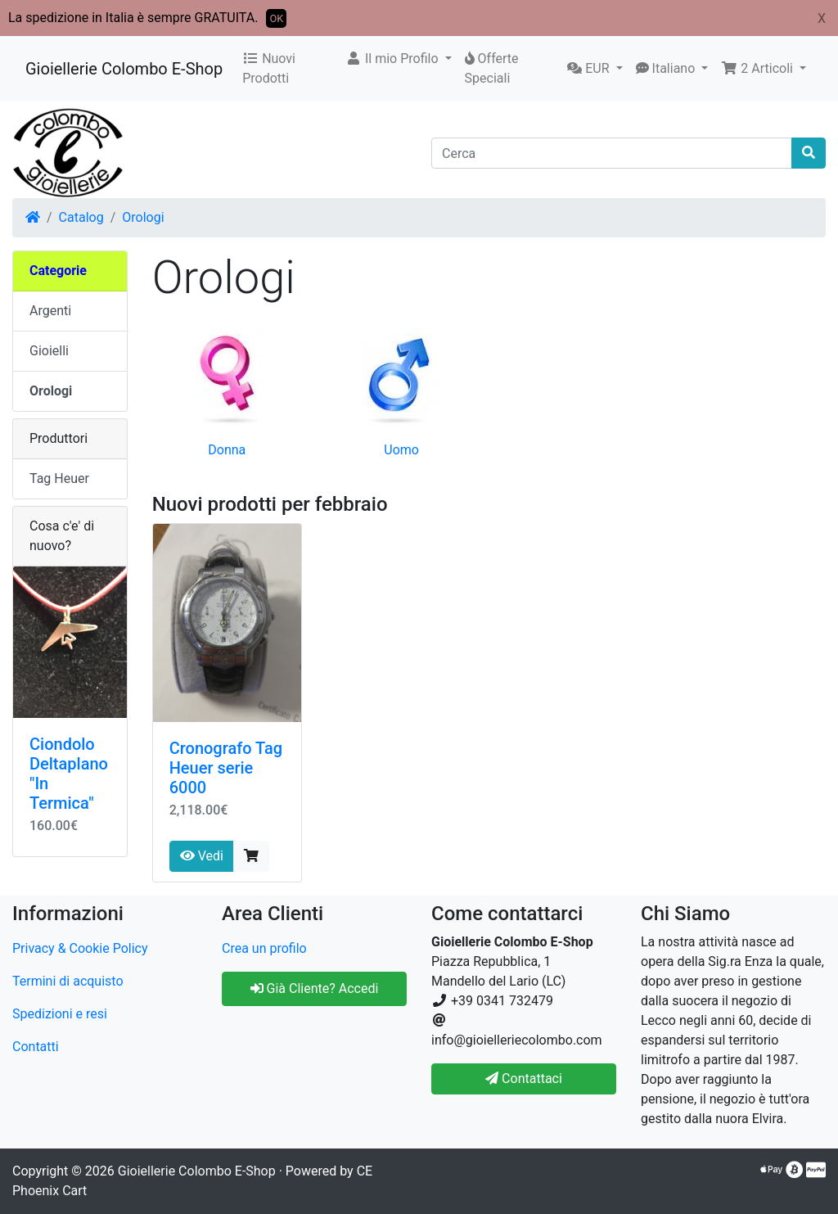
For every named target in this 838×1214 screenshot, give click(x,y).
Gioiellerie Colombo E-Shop (124, 69)
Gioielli (49, 351)
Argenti (50, 310)
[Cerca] (611, 153)
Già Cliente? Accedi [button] (314, 988)
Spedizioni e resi (59, 1014)
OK (276, 18)
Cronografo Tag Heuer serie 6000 (225, 767)
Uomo (401, 450)
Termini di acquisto (68, 981)
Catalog (81, 217)
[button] (398, 59)
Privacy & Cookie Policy (80, 948)
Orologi (143, 217)
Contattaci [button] (523, 1078)
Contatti (35, 1046)
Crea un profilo (264, 948)
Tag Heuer (59, 478)
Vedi (201, 856)
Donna (227, 450)
